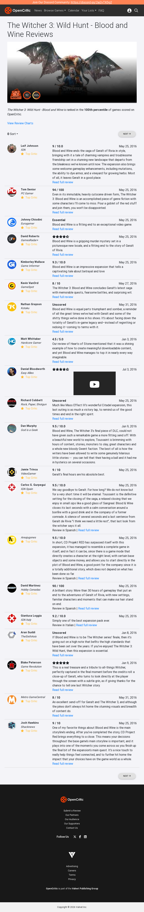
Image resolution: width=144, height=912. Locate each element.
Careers (72, 870)
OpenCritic (52, 888)
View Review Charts (20, 123)
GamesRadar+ (29, 240)
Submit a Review (72, 810)
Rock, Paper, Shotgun (33, 404)
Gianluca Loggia (31, 615)
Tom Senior (28, 189)
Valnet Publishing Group (85, 888)
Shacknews (28, 727)
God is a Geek (29, 430)
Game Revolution (31, 666)
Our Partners (72, 815)
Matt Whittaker (31, 339)
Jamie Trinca (29, 469)
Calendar (75, 10)
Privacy (72, 879)
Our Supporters (72, 823)
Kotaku (25, 308)
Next (127, 134)
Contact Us (72, 827)
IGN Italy (26, 619)
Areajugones (28, 537)
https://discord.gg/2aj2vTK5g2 (91, 2)
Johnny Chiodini (31, 219)
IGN (23, 149)
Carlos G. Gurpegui (33, 485)
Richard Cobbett (32, 400)
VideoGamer (28, 473)
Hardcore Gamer (31, 342)
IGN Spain (27, 489)
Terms (72, 874)
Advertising (72, 866)
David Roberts (30, 236)
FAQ (103, 10)
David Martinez (30, 585)
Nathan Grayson (31, 304)
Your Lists (89, 10)
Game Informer (30, 265)
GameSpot (27, 287)
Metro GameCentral (33, 697)
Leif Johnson (29, 146)
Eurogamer (27, 223)
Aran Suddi (28, 632)
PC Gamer (27, 193)
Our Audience (72, 819)
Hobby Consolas (30, 589)
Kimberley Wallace (33, 262)
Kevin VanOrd (29, 283)
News (38, 10)
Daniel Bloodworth (33, 369)
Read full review (62, 182)
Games (55, 10)
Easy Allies (27, 373)
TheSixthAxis (28, 636)
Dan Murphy (29, 426)
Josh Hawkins (30, 722)
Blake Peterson (31, 662)
